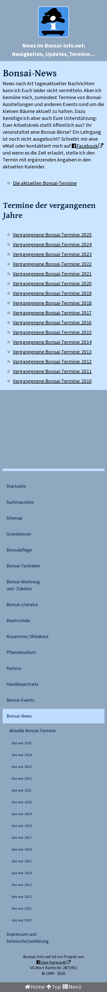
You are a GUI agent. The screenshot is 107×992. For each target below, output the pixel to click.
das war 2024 (22, 755)
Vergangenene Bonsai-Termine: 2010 (52, 381)
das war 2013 (22, 885)
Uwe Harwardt (54, 962)
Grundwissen (18, 534)
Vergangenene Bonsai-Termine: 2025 (52, 235)
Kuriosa (13, 668)
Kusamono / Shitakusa (27, 636)
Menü (72, 987)
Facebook (87, 146)
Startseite (16, 486)
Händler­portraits (22, 684)
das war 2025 (22, 743)
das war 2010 (22, 920)
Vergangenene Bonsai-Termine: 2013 (52, 352)
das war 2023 (22, 766)
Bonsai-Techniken (23, 566)
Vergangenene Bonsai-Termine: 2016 (52, 322)
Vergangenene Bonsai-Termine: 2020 (52, 283)
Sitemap (14, 518)
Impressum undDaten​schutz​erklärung (27, 938)
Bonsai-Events (20, 700)
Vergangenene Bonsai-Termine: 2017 (52, 313)
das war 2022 (22, 778)
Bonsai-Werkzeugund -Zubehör (23, 585)
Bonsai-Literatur (22, 605)
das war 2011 (22, 908)
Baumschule (18, 620)
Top (53, 987)
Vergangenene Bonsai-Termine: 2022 (52, 264)
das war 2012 (22, 896)
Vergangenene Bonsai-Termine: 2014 (52, 342)
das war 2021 (22, 790)
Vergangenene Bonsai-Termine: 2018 (52, 303)
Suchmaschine (20, 502)
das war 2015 (22, 861)
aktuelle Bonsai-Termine (32, 731)
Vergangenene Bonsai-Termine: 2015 (52, 332)
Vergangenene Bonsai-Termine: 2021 (52, 274)
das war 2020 (22, 802)
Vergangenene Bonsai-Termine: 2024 (52, 244)
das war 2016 (22, 849)
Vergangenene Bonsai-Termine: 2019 (52, 293)
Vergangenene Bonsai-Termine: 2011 (52, 371)
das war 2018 (22, 825)
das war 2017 (22, 837)
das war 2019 (22, 814)
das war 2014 (22, 873)
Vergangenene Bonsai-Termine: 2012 (52, 361)
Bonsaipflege (19, 550)
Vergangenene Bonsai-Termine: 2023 (52, 254)
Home (35, 987)
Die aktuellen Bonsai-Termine (45, 183)
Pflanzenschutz (21, 652)
